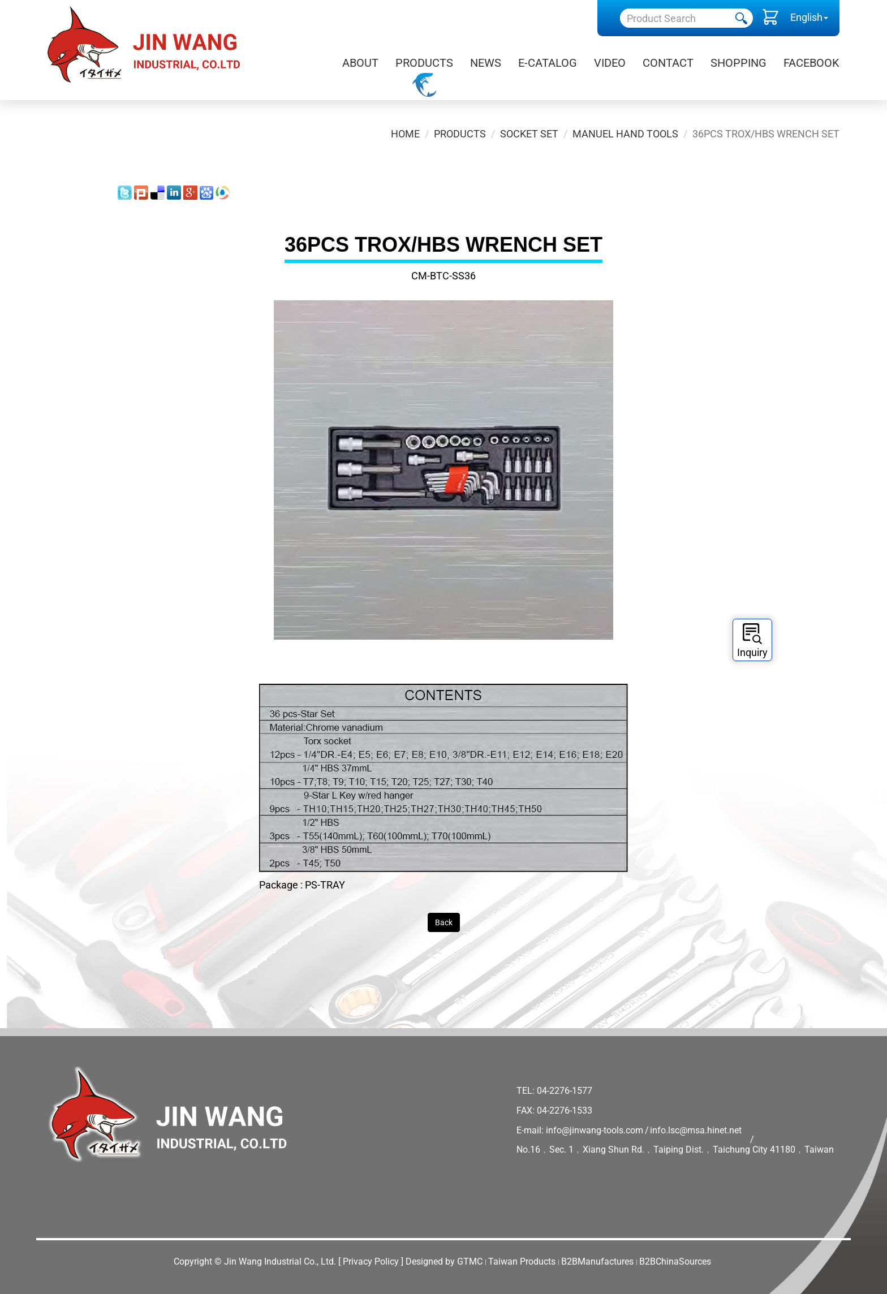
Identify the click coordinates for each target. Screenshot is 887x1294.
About (360, 63)
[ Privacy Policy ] (370, 1261)
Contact (668, 63)
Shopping (739, 63)
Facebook (811, 63)
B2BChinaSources (675, 1261)
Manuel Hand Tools (625, 134)
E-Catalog (547, 63)
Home (405, 134)
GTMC (470, 1261)
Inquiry (752, 640)
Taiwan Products (522, 1261)
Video (610, 63)
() (770, 20)
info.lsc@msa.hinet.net (696, 1130)
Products (424, 63)
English (806, 17)
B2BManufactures (597, 1261)
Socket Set (529, 134)
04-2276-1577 (564, 1090)
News (485, 63)
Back (444, 922)
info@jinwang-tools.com (594, 1130)
